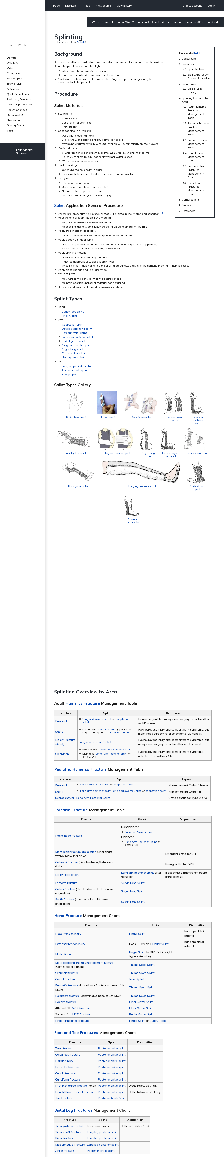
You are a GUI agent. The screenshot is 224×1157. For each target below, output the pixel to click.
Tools (10, 130)
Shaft (59, 584)
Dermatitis (64, 1037)
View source (103, 5)
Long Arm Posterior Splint (111, 607)
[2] (162, 212)
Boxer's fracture (66, 855)
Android (213, 22)
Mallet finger (63, 807)
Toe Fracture (63, 951)
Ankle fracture (64, 1004)
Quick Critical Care (18, 94)
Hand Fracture (68, 768)
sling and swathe (118, 585)
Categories (13, 73)
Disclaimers (107, 1143)
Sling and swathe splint (76, 345)
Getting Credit (15, 125)
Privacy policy (62, 1143)
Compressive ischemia (72, 1033)
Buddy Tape (158, 874)
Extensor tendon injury (70, 797)
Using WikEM (15, 115)
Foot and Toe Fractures (76, 885)
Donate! (12, 57)
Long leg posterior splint (77, 366)
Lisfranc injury (64, 914)
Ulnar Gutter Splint (141, 855)
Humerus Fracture (82, 556)
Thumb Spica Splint (142, 818)
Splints (81, 42)
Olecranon (62, 607)
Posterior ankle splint (75, 370)
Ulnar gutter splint (73, 357)
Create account (192, 5)
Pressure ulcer (66, 1054)
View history (124, 5)
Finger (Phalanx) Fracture (72, 874)
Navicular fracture (67, 920)
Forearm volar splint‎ (74, 333)
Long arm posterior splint (77, 337)
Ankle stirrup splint (169, 529)
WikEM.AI (12, 63)
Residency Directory (19, 99)
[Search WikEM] (22, 45)
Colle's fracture (65, 742)
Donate (205, 1144)
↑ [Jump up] (63, 1098)
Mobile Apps (14, 78)
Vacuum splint (66, 1074)
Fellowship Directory (19, 104)
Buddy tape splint (73, 311)
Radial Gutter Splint (142, 867)
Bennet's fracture (67, 838)
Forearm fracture (66, 736)
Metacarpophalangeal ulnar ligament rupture (84, 815)
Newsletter (13, 120)
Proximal (61, 574)
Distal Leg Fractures (73, 963)
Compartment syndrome (73, 1029)
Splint (59, 205)
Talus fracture (64, 901)
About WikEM (85, 1143)
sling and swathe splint (127, 644)
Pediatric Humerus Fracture (80, 622)
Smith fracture (64, 752)
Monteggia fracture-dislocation (75, 705)
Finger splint (69, 315)
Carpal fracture (65, 832)
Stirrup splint (69, 374)
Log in (211, 5)
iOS (199, 22)
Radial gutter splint (73, 341)
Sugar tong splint (72, 349)
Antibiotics (13, 89)
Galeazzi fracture (66, 715)
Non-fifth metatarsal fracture (74, 945)
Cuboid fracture (65, 926)
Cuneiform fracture (67, 932)
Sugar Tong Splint (133, 736)
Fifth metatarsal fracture (71, 939)
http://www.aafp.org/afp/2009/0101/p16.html (134, 1098)
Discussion (71, 5)
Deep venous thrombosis (73, 1042)
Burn (61, 1025)
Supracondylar (64, 651)
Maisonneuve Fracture (70, 997)
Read (87, 5)
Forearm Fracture (71, 662)
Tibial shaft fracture (68, 985)
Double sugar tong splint (77, 328)
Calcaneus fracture (67, 908)
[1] (74, 112)
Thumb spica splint (73, 353)
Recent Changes (17, 109)
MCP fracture (81, 861)
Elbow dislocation (67, 727)
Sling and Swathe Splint (115, 602)
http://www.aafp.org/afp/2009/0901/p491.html (147, 1103)
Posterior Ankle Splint (112, 951)
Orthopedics (81, 1114)
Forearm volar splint (193, 421)
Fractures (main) (68, 1078)
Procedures (97, 1114)
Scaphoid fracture (67, 826)
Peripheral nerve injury (71, 1050)
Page (56, 5)
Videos (11, 68)
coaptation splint (105, 582)
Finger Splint (137, 786)
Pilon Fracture (64, 991)
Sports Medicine (115, 1114)
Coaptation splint (72, 324)
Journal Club (14, 83)
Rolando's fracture (67, 849)
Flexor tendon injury (68, 786)
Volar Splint (136, 832)
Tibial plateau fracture (69, 979)
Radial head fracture (68, 689)
